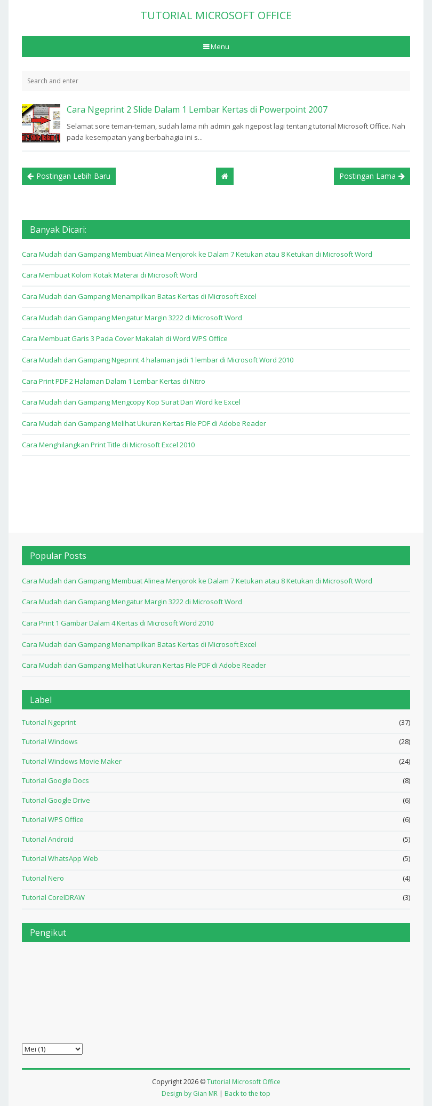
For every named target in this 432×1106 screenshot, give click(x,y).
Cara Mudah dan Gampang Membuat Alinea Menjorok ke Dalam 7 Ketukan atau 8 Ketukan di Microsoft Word (197, 254)
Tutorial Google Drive (56, 800)
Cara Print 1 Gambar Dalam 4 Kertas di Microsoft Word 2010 (117, 623)
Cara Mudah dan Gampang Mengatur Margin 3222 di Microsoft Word (132, 317)
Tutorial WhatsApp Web (60, 858)
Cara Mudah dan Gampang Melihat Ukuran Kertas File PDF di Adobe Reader (144, 423)
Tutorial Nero (43, 878)
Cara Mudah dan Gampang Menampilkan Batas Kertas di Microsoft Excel (139, 296)
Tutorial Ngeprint (49, 722)
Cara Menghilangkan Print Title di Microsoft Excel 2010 (108, 444)
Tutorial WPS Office (53, 819)
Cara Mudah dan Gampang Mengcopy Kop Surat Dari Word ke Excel (131, 402)
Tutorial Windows (50, 741)
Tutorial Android (48, 839)
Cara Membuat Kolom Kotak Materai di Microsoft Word (109, 275)
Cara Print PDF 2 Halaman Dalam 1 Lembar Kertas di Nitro (113, 381)
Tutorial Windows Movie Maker (72, 761)
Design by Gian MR (190, 1093)
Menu (219, 46)
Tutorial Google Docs (55, 780)
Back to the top (247, 1093)
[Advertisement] (216, 493)
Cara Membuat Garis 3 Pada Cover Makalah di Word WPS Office (125, 338)
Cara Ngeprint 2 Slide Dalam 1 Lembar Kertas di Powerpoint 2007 (197, 109)
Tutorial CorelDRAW (53, 897)
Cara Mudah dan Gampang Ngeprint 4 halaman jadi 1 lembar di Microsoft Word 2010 (157, 360)
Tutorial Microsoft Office (244, 1081)
